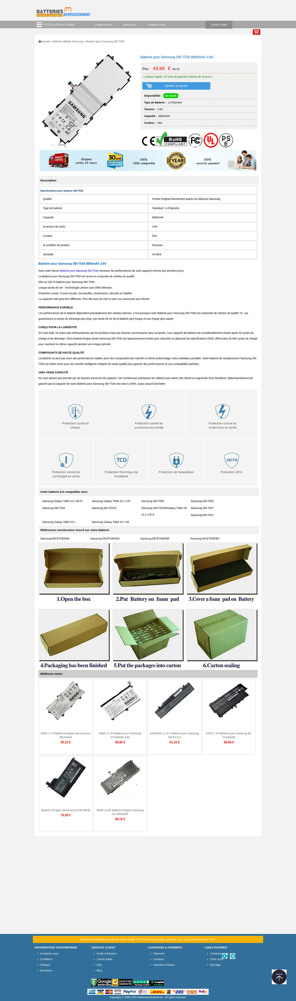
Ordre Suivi (129, 24)
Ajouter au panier (176, 85)
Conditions (46, 959)
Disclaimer (46, 970)
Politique (45, 964)
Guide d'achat (103, 24)
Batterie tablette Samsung (68, 41)
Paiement (158, 953)
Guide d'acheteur (107, 953)
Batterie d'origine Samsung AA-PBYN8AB (65, 810)
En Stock (171, 95)
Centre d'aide (219, 24)
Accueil (45, 41)
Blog (99, 970)
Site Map (215, 964)
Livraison (158, 959)
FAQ (99, 964)
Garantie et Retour (164, 964)
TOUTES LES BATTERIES (59, 24)
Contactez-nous (156, 24)
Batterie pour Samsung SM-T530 (79, 270)
